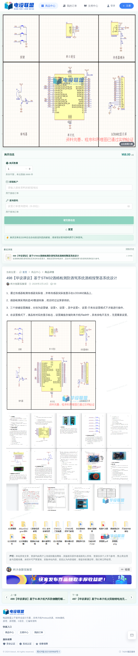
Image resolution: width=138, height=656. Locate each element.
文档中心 (24, 632)
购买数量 (12, 163)
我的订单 (38, 632)
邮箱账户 (12, 181)
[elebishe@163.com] (132, 635)
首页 (24, 272)
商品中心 (9, 632)
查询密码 (12, 200)
